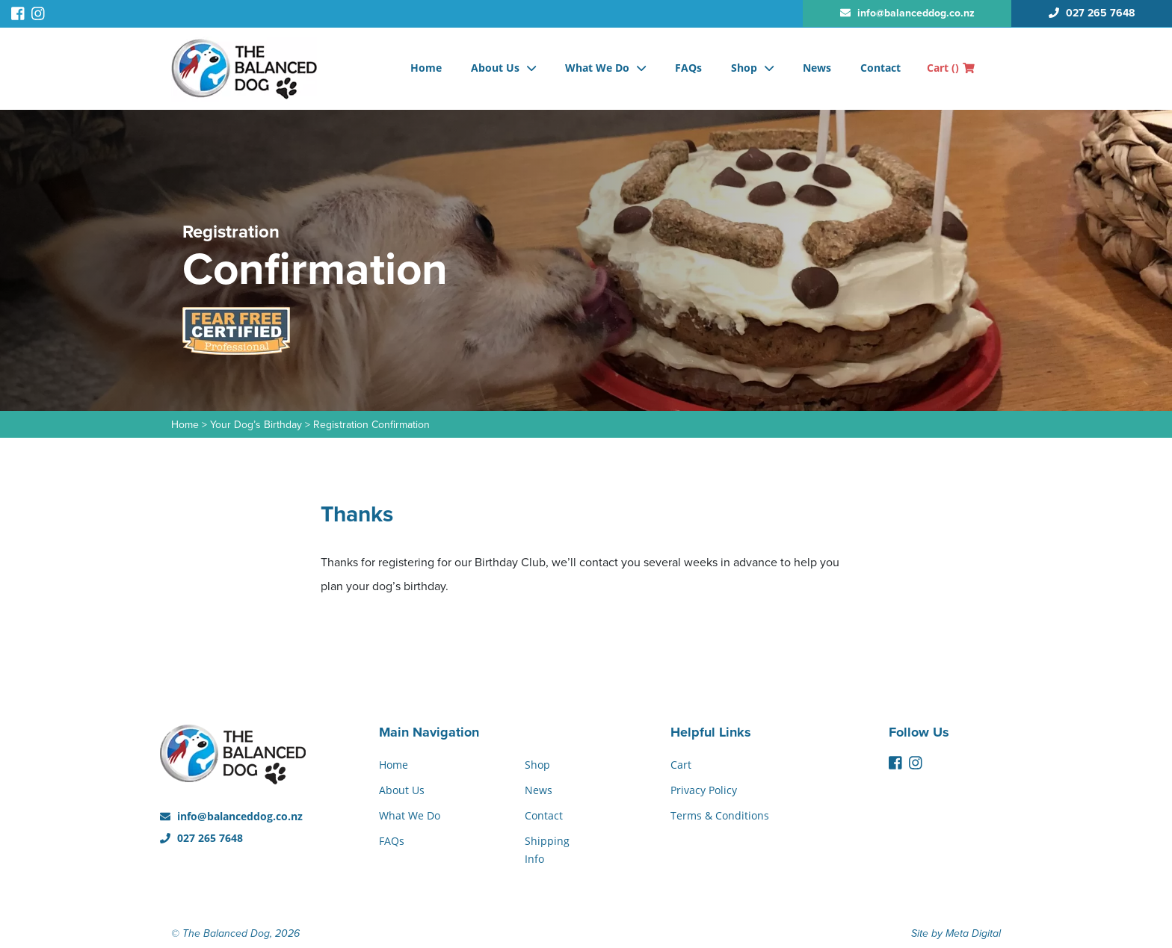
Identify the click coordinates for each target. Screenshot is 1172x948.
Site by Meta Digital (956, 933)
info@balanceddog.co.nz (231, 816)
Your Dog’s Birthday (256, 424)
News (817, 68)
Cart (951, 68)
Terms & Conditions (719, 815)
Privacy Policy (703, 790)
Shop (744, 68)
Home (426, 68)
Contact (880, 68)
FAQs (688, 68)
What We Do (597, 68)
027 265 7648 (201, 838)
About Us (495, 68)
